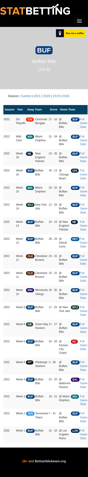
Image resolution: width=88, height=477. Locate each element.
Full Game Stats (84, 123)
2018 (65, 96)
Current (25, 96)
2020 (46, 96)
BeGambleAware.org (50, 461)
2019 (56, 96)
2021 (36, 96)
